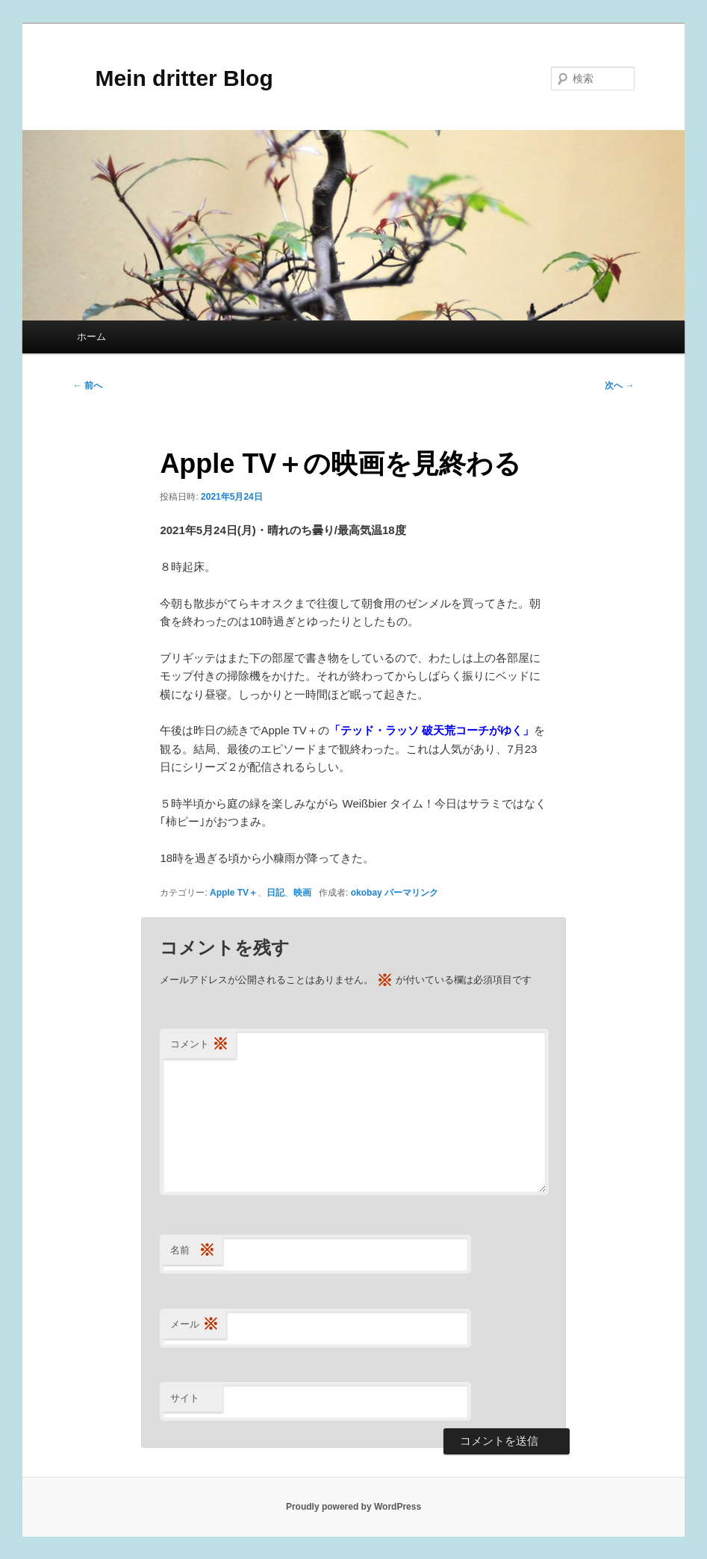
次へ (619, 385)
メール (194, 1325)
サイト (184, 1398)
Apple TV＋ (234, 892)
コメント (199, 1045)
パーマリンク (411, 892)
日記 (275, 892)
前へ (87, 385)
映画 (302, 892)
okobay (366, 892)
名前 (192, 1251)
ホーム (91, 336)
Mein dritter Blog (172, 78)
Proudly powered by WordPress (353, 1506)
